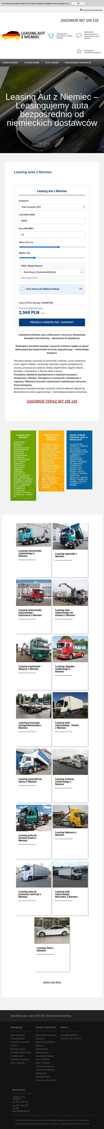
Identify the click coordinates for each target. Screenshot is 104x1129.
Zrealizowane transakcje (78, 63)
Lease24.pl (72, 1120)
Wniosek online (17, 1049)
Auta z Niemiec (52, 63)
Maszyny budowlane (45, 1042)
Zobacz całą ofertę (52, 982)
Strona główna (10, 63)
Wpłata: (24, 253)
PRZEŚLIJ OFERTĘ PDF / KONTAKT (52, 322)
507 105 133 (88, 20)
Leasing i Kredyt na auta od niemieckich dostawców (45, 1069)
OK (78, 3)
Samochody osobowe (45, 1035)
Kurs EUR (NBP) (26, 228)
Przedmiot (23, 201)
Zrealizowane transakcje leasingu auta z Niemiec (19, 1059)
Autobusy (40, 1038)
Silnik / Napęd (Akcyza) (31, 266)
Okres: (26, 242)
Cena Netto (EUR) (27, 214)
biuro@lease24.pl (61, 1015)
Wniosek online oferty (20, 1052)
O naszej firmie (31, 63)
